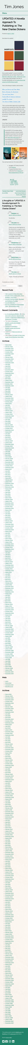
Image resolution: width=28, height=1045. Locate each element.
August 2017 (8, 469)
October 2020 (9, 414)
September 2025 (9, 353)
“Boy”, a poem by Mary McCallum (13, 294)
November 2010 (9, 609)
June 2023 (7, 376)
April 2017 (8, 476)
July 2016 (7, 490)
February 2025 (9, 357)
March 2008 (8, 666)
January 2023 (8, 380)
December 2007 (9, 671)
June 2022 (7, 389)
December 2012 (9, 565)
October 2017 (9, 465)
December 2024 (9, 359)
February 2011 (9, 604)
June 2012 (7, 575)
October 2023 (9, 371)
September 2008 (9, 655)
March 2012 (8, 581)
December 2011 (9, 586)
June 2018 (7, 453)
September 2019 (9, 430)
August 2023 (8, 375)
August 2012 (8, 572)
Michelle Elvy (14, 242)
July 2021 (7, 405)
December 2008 (9, 650)
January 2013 (8, 563)
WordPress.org (9, 686)
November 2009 (9, 631)
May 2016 (7, 494)
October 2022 (9, 384)
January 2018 (8, 460)
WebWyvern (18, 1032)
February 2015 (9, 520)
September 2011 (9, 591)
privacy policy (9, 1037)
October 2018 (9, 446)
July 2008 (7, 659)
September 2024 (9, 362)
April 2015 (8, 517)
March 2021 (8, 408)
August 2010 (8, 615)
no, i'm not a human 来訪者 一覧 (13, 314)
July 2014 (7, 533)
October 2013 (9, 547)
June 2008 (7, 661)
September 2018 (9, 448)
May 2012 (7, 577)
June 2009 (7, 639)
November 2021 (9, 400)
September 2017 (9, 467)
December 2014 (9, 524)
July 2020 (7, 419)
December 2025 (9, 348)
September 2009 (9, 634)
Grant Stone (8, 94)
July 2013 (7, 552)
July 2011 (7, 595)
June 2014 (7, 535)
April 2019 (8, 437)
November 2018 (9, 444)
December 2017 (9, 462)
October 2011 (9, 590)
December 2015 (9, 503)
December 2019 (9, 426)
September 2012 (9, 570)
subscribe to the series (13, 137)
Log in (6, 681)
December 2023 (9, 369)
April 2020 (8, 423)
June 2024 (7, 366)
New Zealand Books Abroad (16, 172)
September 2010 (9, 613)
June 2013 (7, 554)
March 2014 (8, 538)
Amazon (14, 167)
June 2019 (7, 435)
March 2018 (8, 456)
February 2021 (9, 410)
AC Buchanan (10, 91)
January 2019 (8, 442)
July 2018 (7, 451)
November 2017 (9, 463)
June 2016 (7, 492)
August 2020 (8, 417)
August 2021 (8, 403)
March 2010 (8, 623)
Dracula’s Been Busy (10, 302)
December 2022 (9, 382)
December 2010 (9, 607)
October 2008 (9, 654)
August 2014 (8, 531)
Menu (4, 13)
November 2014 (9, 526)
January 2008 (8, 670)
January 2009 (8, 648)
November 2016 (9, 483)
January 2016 (8, 501)
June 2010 (7, 618)
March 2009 (8, 645)
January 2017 (8, 481)
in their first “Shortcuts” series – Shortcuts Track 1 (13, 76)
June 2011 (7, 597)
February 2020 (9, 424)
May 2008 (7, 662)
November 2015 (9, 504)
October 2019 (9, 428)
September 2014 (9, 529)
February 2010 (9, 625)
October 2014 (9, 527)
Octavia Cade (11, 101)
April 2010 (8, 622)
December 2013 (9, 543)
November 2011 (9, 588)
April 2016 (8, 495)
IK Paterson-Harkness (11, 96)
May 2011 (7, 599)
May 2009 (7, 641)
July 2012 (7, 574)
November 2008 (9, 652)
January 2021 (8, 412)
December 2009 (9, 629)
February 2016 (9, 499)
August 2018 (8, 449)
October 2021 (9, 401)
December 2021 (9, 398)
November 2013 (9, 545)
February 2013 (9, 561)
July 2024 (7, 364)
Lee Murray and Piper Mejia (11, 89)
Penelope (13, 213)
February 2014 (9, 540)
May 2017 (7, 474)
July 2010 (7, 616)
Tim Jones (14, 6)
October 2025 (9, 352)
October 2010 (9, 611)
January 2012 (8, 584)
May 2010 (7, 620)
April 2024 (8, 368)
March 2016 (8, 497)
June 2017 (7, 472)
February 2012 (9, 583)
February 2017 (9, 479)
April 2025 (8, 355)
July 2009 (7, 638)
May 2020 (7, 421)
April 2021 (8, 407)
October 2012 (9, 568)
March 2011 (8, 602)
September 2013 (9, 549)
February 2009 (9, 647)
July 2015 (7, 511)
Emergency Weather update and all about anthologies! (12, 322)
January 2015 (8, 522)
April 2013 (8, 558)
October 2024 (9, 360)
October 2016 (9, 485)
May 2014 (7, 536)
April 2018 (8, 455)
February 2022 (9, 394)
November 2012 (9, 567)
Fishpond (19, 170)
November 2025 (9, 350)
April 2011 (8, 600)
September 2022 (9, 385)
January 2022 (8, 396)
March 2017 (8, 478)
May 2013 (7, 556)
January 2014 (8, 542)
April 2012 (8, 579)
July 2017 (7, 471)
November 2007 (9, 673)
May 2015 (7, 515)
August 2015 (8, 510)
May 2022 (7, 391)
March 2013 (8, 559)
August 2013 (8, 551)
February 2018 (9, 458)
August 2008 (8, 657)
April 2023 (8, 378)
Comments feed (9, 684)
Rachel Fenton (14, 257)
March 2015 (8, 519)
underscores (13, 1034)
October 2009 (9, 632)
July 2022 (7, 387)
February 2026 (9, 346)
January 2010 (8, 627)
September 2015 (9, 508)
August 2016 (8, 488)
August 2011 (8, 593)
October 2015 (9, 506)
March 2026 (8, 344)
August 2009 (8, 636)
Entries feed (8, 683)
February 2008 (9, 668)
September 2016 (9, 487)
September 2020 (9, 416)
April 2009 (8, 643)
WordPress (4, 1034)
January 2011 (8, 606)
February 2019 (9, 440)
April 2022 (8, 392)
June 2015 (7, 513)
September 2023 (9, 373)
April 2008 (8, 664)
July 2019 (7, 433)
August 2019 (8, 432)
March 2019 (8, 439)
